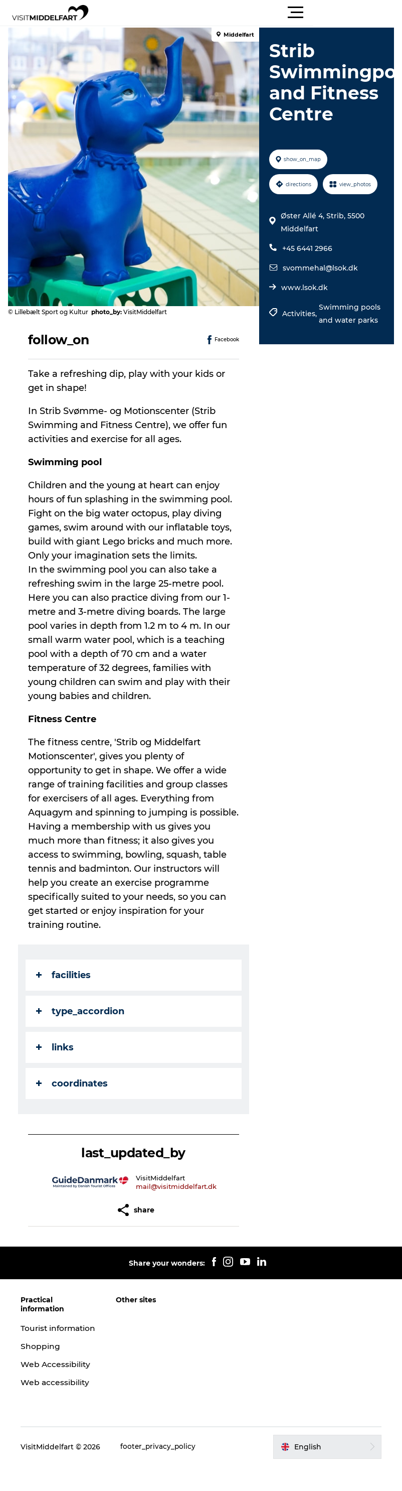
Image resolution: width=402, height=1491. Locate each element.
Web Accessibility (59, 1375)
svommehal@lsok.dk (319, 268)
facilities (65, 975)
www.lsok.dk (303, 287)
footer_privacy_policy (161, 1456)
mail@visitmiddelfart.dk (177, 1186)
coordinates (74, 1083)
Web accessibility (58, 1393)
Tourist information (48, 1333)
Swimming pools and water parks (348, 314)
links (57, 1047)
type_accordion (82, 1011)
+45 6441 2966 (306, 248)
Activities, (299, 313)
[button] (246, 13)
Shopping (43, 1357)
